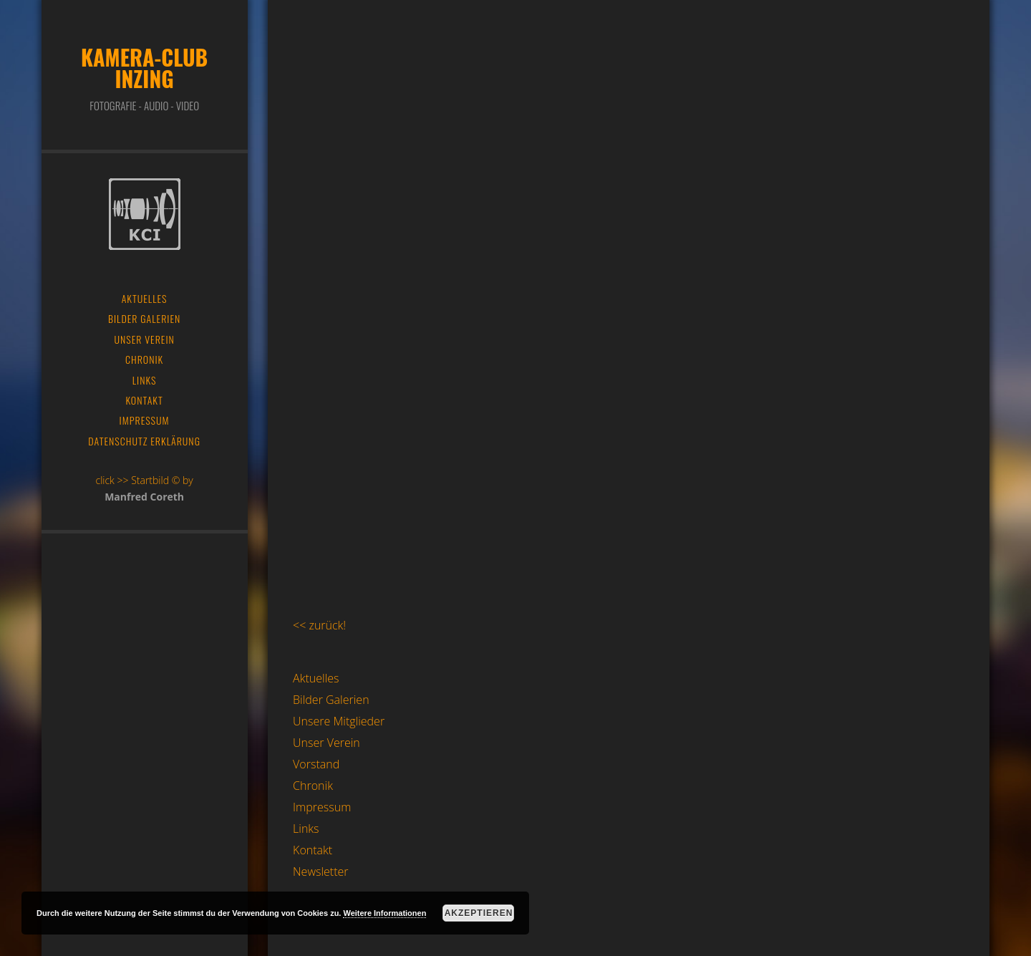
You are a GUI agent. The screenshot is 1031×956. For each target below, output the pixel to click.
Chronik (313, 785)
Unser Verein (326, 742)
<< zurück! (319, 625)
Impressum (322, 807)
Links (306, 828)
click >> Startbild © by (144, 480)
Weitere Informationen (384, 913)
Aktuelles (316, 678)
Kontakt (312, 850)
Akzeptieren (479, 913)
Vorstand (316, 764)
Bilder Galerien (331, 700)
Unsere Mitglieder (338, 721)
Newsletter (320, 871)
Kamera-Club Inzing (144, 68)
